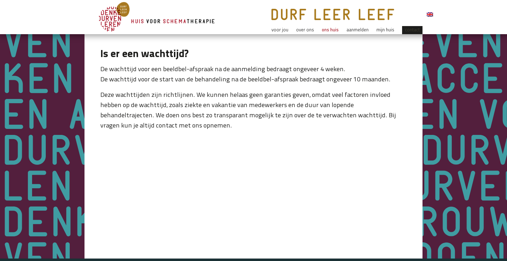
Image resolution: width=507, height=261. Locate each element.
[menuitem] (430, 15)
